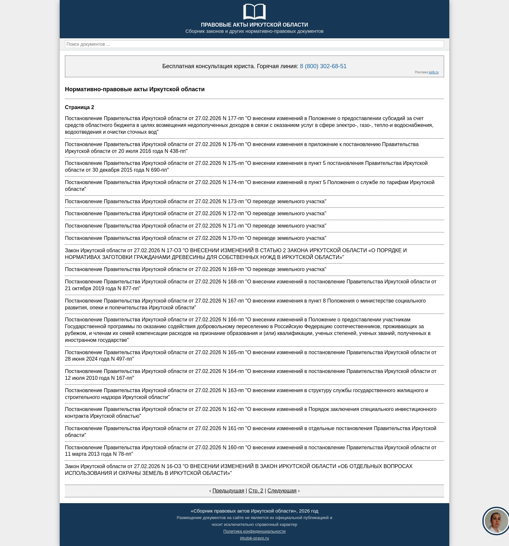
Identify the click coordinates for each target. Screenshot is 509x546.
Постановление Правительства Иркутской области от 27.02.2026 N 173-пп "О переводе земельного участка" (195, 201)
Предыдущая (228, 490)
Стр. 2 (255, 490)
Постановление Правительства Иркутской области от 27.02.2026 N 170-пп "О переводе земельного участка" (195, 238)
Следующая (282, 490)
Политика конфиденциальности (254, 531)
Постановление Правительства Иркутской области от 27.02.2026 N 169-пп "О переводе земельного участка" (195, 269)
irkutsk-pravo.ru (254, 538)
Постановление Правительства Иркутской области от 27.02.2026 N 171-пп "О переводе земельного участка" (195, 226)
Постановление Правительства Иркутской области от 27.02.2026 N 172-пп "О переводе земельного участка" (195, 213)
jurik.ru (434, 72)
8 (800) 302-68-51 (323, 66)
